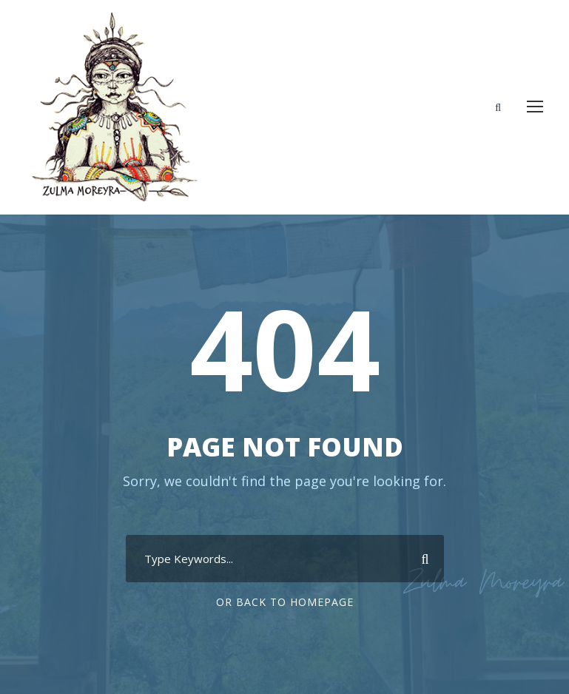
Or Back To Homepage (285, 602)
